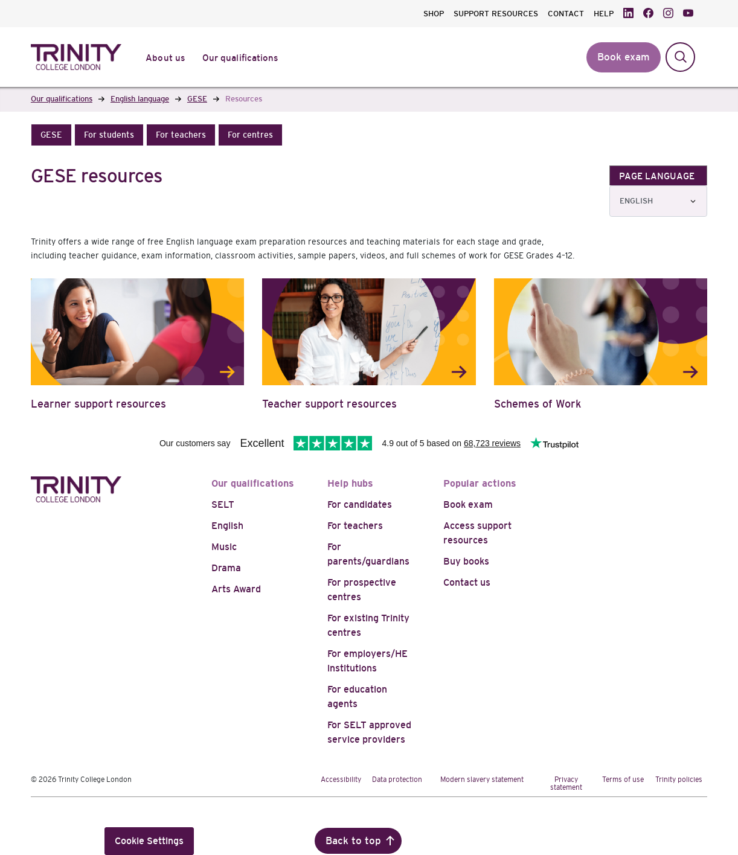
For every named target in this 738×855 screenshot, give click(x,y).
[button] (51, 135)
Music (224, 547)
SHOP (433, 13)
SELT (222, 504)
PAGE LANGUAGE (657, 176)
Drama (226, 568)
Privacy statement (566, 783)
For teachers (355, 525)
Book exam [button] (623, 57)
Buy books (466, 561)
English (227, 525)
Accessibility (341, 779)
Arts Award (236, 589)
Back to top (353, 841)
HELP (604, 13)
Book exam (468, 504)
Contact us (466, 582)
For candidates (359, 504)
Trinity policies (678, 779)
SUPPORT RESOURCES (496, 13)
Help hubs (350, 483)
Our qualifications (252, 483)
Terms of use (623, 779)
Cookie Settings (149, 841)
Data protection (397, 779)
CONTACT (566, 13)
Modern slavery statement (482, 779)
